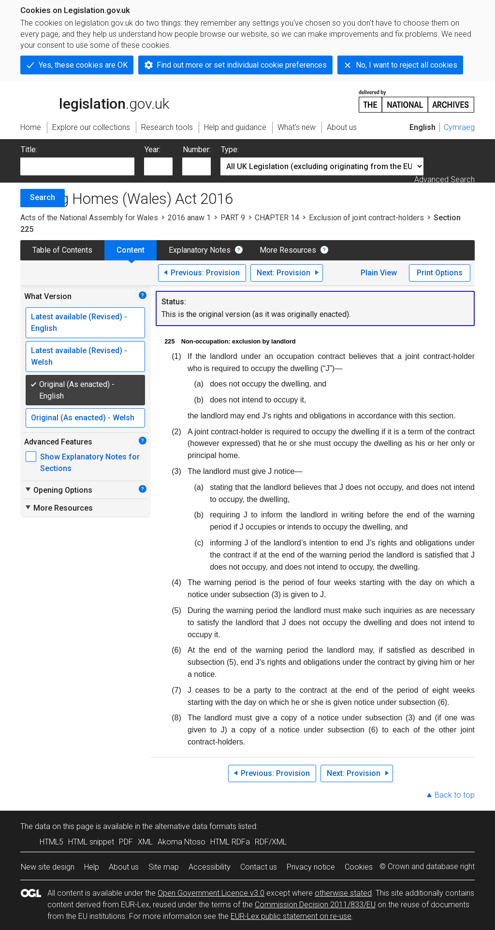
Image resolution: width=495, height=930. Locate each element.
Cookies (359, 867)
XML (145, 841)
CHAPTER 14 (277, 217)
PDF (126, 841)
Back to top (455, 795)
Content (130, 250)
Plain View (379, 272)
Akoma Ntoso (181, 841)
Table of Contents (62, 250)
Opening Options (58, 490)
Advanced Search (444, 179)
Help (91, 867)
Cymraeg (459, 127)
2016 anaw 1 (189, 217)
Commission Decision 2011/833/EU (315, 904)
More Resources (288, 250)
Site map (163, 867)
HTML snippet (91, 841)
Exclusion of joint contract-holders (366, 217)
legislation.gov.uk (94, 100)
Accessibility (210, 867)
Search (42, 197)
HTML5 (51, 841)
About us (124, 867)
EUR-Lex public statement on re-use (291, 916)
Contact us (258, 867)
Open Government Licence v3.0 (211, 893)
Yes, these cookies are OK (83, 65)
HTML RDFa (230, 841)
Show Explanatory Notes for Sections (90, 462)
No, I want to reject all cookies (406, 65)
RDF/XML (271, 841)
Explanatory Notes (200, 250)
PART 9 (232, 217)
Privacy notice (311, 867)
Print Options (440, 272)
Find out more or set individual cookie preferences (242, 65)
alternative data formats (195, 826)
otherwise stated (343, 893)
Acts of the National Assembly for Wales (89, 217)
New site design (47, 867)
